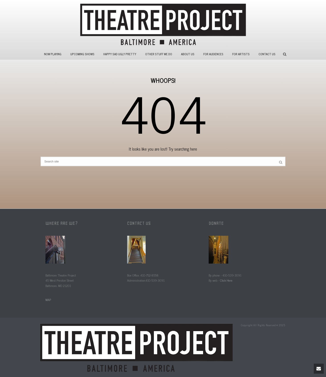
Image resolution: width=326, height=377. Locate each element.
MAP (48, 299)
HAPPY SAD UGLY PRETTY (119, 54)
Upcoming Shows (82, 54)
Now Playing (52, 54)
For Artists (241, 54)
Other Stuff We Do (158, 54)
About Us (187, 54)
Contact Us (267, 54)
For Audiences (213, 54)
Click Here (226, 280)
